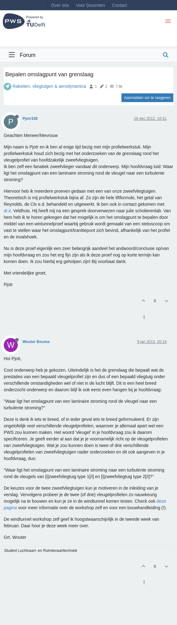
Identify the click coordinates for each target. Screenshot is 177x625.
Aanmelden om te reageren (147, 98)
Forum (28, 55)
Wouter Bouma (36, 342)
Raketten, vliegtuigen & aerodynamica (49, 86)
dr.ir (7, 210)
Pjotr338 (29, 118)
